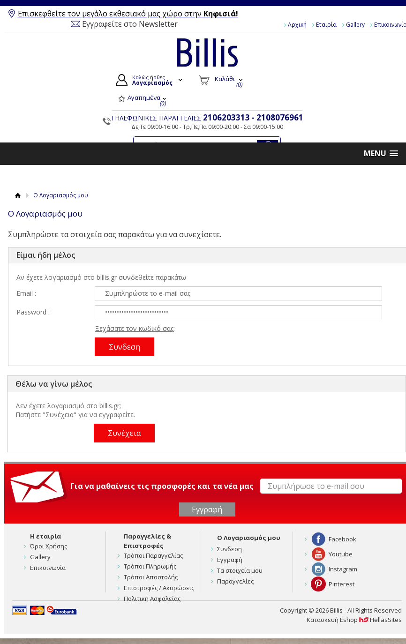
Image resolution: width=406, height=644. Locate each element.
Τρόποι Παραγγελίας (153, 555)
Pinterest (341, 584)
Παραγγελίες (235, 581)
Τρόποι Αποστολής (151, 577)
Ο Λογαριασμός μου (248, 537)
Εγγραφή (229, 559)
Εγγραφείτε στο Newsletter (130, 24)
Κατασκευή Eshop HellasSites (354, 619)
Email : (26, 293)
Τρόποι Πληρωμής (150, 566)
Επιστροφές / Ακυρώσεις (159, 588)
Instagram (343, 569)
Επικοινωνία (48, 567)
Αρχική (297, 25)
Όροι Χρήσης (48, 546)
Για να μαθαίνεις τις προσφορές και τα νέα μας (162, 486)
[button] (381, 153)
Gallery (355, 25)
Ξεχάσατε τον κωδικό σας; (135, 328)
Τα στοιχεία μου (240, 570)
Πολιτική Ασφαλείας (152, 598)
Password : (33, 311)
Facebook (342, 539)
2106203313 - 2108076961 (253, 117)
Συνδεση (229, 549)
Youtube (341, 554)
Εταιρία (326, 25)
